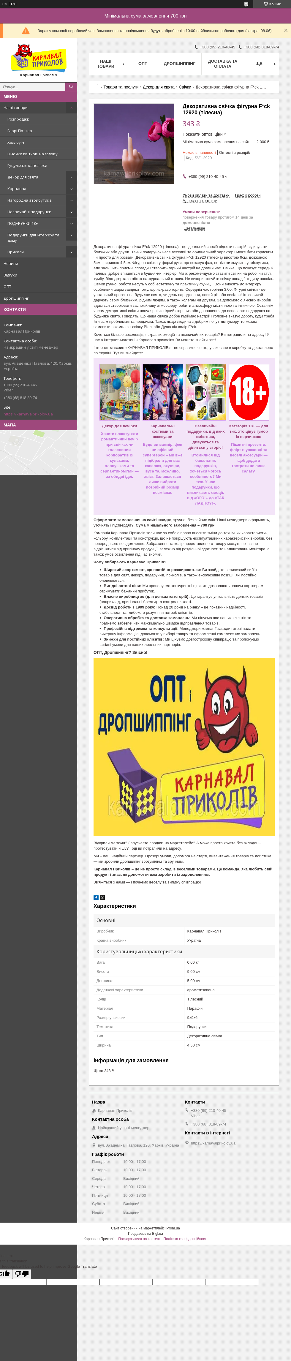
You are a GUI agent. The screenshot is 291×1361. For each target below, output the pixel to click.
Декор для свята (22, 177)
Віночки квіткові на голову (32, 154)
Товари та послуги (120, 87)
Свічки (185, 87)
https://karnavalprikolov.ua (28, 414)
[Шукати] (71, 86)
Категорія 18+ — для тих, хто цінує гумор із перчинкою (248, 431)
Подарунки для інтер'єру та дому (33, 237)
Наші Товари (105, 64)
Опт (142, 63)
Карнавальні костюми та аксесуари (163, 431)
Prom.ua (173, 1228)
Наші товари (16, 107)
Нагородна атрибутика (29, 200)
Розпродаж (18, 119)
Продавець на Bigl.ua (145, 1234)
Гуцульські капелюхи (27, 165)
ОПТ (7, 286)
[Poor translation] (21, 1274)
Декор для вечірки (119, 426)
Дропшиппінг (16, 298)
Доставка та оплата (223, 64)
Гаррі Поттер (19, 130)
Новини (11, 263)
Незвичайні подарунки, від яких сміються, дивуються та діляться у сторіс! (205, 437)
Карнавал (16, 188)
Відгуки (10, 275)
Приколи (15, 252)
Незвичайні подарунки (29, 211)
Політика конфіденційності (186, 1239)
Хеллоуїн (15, 142)
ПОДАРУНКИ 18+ (22, 223)
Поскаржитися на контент (139, 1239)
